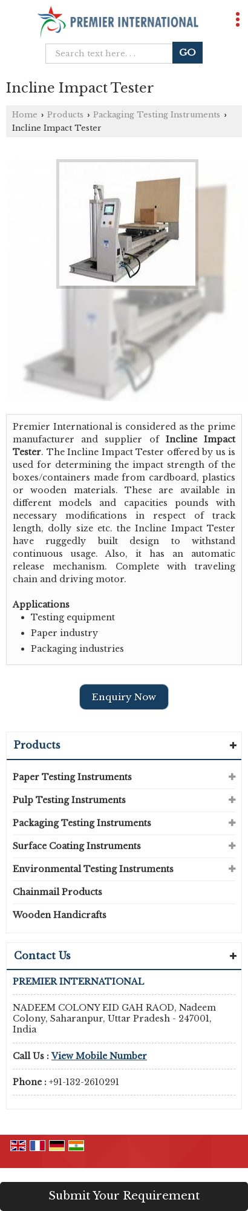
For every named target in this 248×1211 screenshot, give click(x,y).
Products (65, 114)
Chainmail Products (57, 892)
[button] (99, 1056)
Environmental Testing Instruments (93, 869)
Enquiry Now (124, 697)
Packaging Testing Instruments (156, 114)
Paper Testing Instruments (72, 777)
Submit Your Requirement (124, 1196)
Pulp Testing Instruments (69, 800)
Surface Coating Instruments (77, 846)
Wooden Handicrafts (59, 915)
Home (25, 114)
